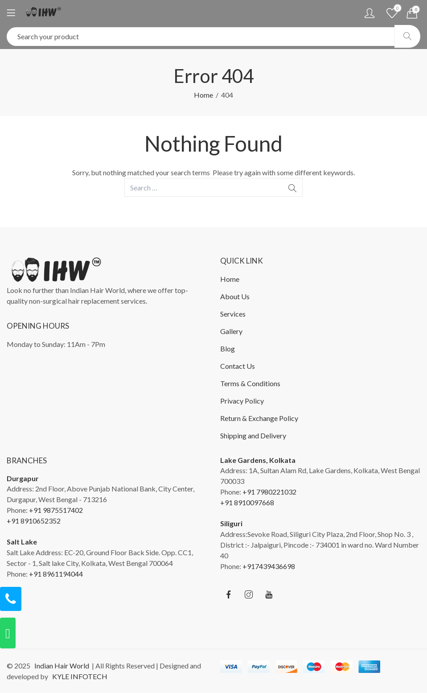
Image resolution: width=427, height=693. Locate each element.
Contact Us (237, 366)
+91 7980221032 (269, 491)
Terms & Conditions (250, 383)
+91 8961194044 (56, 573)
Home (203, 95)
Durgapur (23, 478)
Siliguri (231, 523)
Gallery (231, 331)
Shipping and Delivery (253, 435)
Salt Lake (22, 541)
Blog (227, 348)
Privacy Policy (242, 400)
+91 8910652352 (34, 520)
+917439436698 (268, 566)
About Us (235, 296)
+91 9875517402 (56, 510)
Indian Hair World (60, 665)
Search (407, 36)
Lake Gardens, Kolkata (258, 460)
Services (233, 313)
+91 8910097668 (247, 502)
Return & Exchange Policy (259, 418)
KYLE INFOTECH (78, 676)
